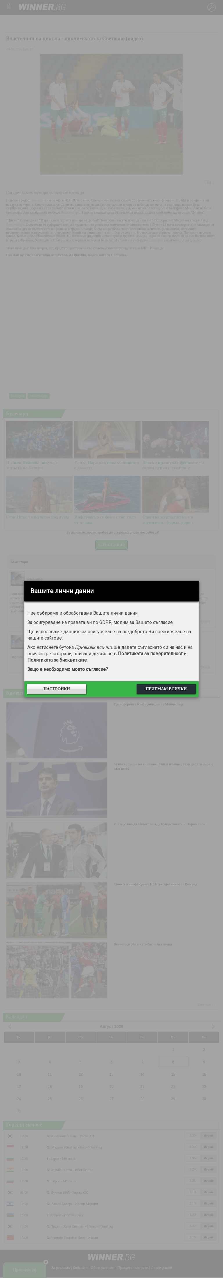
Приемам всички (166, 689)
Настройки (57, 689)
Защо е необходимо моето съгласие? (67, 669)
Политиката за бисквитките (57, 660)
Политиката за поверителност (150, 653)
